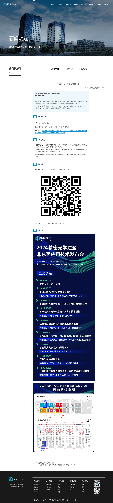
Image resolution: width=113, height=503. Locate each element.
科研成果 (48, 484)
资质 (59, 492)
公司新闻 (55, 69)
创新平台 (48, 489)
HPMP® (36, 492)
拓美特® (36, 484)
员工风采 (82, 69)
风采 (83, 492)
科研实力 (48, 487)
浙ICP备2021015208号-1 (70, 500)
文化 (59, 489)
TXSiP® (36, 494)
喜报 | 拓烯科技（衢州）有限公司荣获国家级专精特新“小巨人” (56, 465)
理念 (59, 487)
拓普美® (36, 489)
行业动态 (69, 69)
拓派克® (36, 487)
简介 (59, 484)
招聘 (83, 487)
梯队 (83, 489)
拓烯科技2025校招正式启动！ (46, 463)
